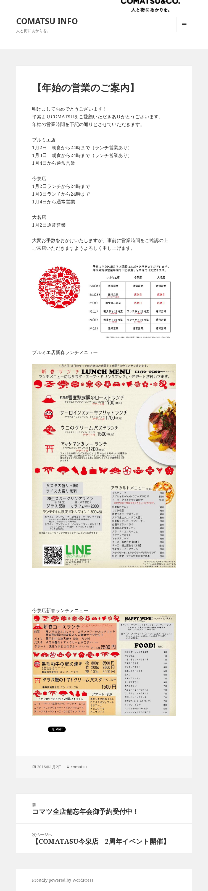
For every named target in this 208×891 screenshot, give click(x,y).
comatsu (79, 766)
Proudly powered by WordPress (62, 880)
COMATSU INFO (47, 20)
